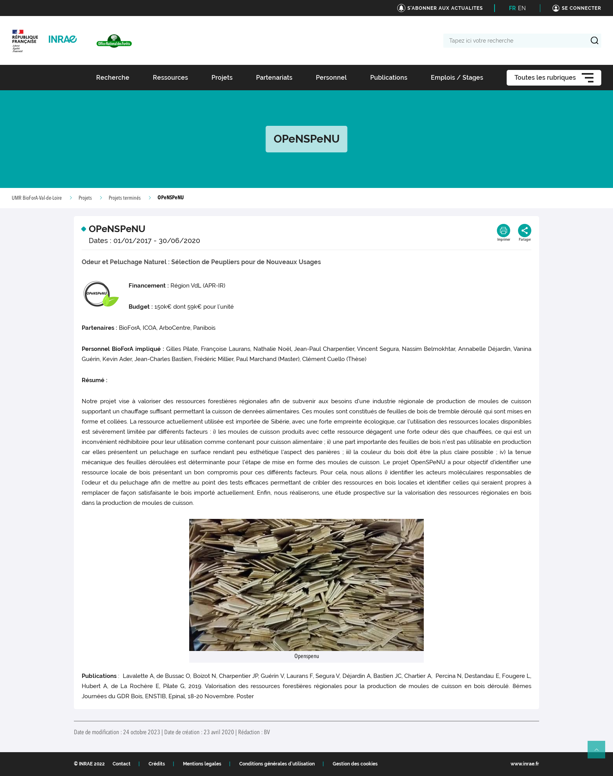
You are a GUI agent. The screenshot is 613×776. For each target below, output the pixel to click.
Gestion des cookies (355, 764)
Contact (122, 764)
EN (522, 8)
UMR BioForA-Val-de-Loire (37, 198)
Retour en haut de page (599, 752)
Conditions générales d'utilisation (277, 764)
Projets (85, 198)
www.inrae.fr (525, 764)
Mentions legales (202, 764)
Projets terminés (125, 198)
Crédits (157, 764)
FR (512, 8)
